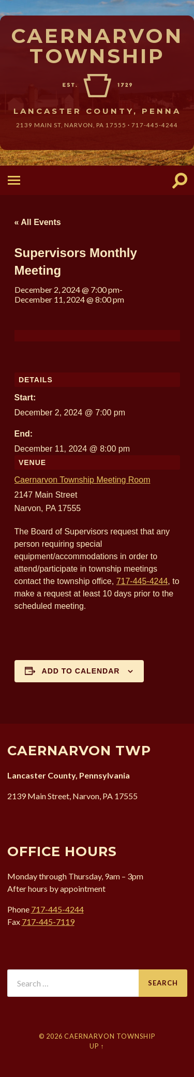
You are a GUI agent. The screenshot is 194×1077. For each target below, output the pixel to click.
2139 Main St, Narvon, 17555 (71, 125)
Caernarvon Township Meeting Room (82, 479)
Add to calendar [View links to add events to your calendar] (81, 671)
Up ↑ (96, 1046)
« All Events (37, 222)
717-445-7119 (48, 921)
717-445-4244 (154, 125)
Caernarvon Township (97, 45)
